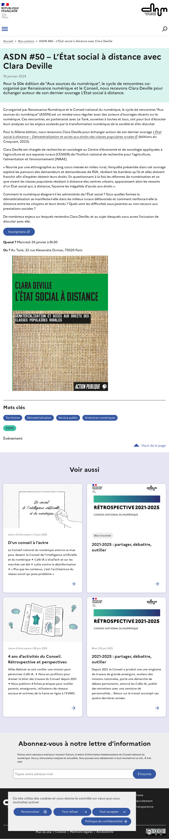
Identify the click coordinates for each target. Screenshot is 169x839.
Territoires (13, 418)
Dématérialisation (39, 418)
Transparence (144, 807)
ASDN (10, 428)
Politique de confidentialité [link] (103, 821)
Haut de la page (149, 445)
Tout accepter (109, 812)
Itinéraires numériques (100, 418)
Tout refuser (70, 812)
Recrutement (144, 801)
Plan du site (43, 832)
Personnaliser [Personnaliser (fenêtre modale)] (30, 812)
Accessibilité (104, 832)
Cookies (60, 832)
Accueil (8, 41)
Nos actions (26, 41)
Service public (68, 418)
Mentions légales (81, 832)
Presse (139, 795)
